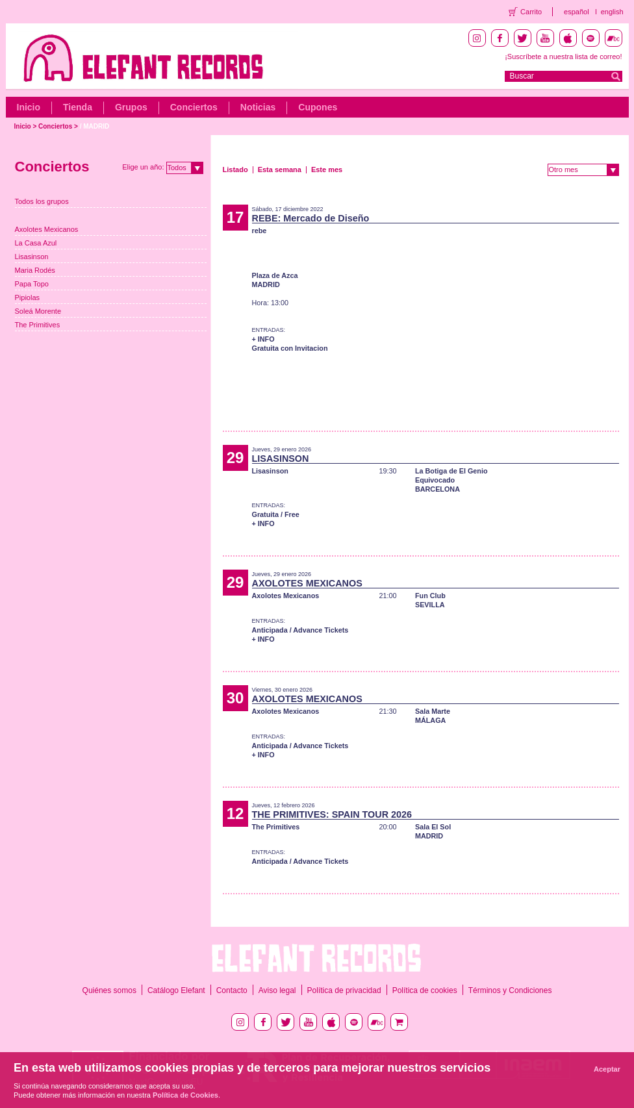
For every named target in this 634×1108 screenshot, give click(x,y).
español (576, 12)
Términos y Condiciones (510, 990)
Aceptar (607, 1069)
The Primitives (37, 325)
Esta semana (279, 169)
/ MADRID (95, 126)
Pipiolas (27, 297)
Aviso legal (277, 990)
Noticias (257, 107)
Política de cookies (424, 990)
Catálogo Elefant (176, 990)
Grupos (131, 107)
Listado (235, 169)
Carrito (531, 12)
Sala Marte (432, 711)
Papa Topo (32, 284)
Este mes (326, 169)
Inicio (29, 107)
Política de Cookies (185, 1095)
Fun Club (430, 595)
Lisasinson (32, 256)
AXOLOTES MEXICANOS (307, 583)
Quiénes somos (109, 990)
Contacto (231, 990)
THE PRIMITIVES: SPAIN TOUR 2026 (332, 814)
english (612, 12)
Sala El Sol (433, 827)
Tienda (77, 107)
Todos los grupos (42, 201)
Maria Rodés (35, 270)
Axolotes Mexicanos (47, 229)
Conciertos (194, 107)
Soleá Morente (38, 311)
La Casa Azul (36, 243)
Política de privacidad (344, 990)
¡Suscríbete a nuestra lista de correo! (563, 56)
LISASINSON (280, 458)
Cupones (317, 107)
